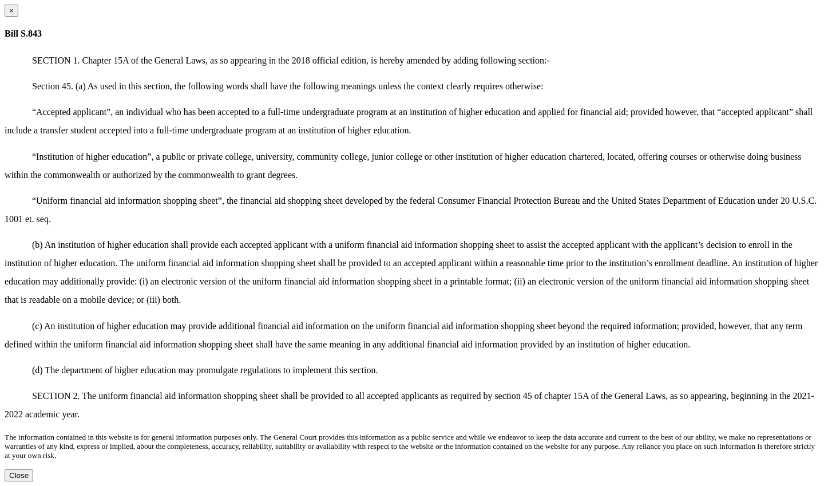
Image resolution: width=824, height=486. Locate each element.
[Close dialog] (11, 11)
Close (19, 475)
